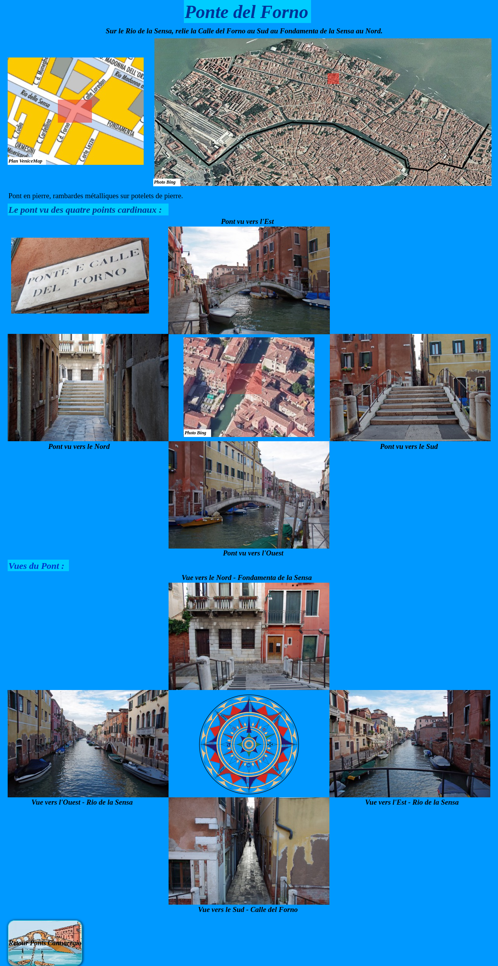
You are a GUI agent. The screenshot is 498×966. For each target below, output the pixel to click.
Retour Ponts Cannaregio (44, 943)
